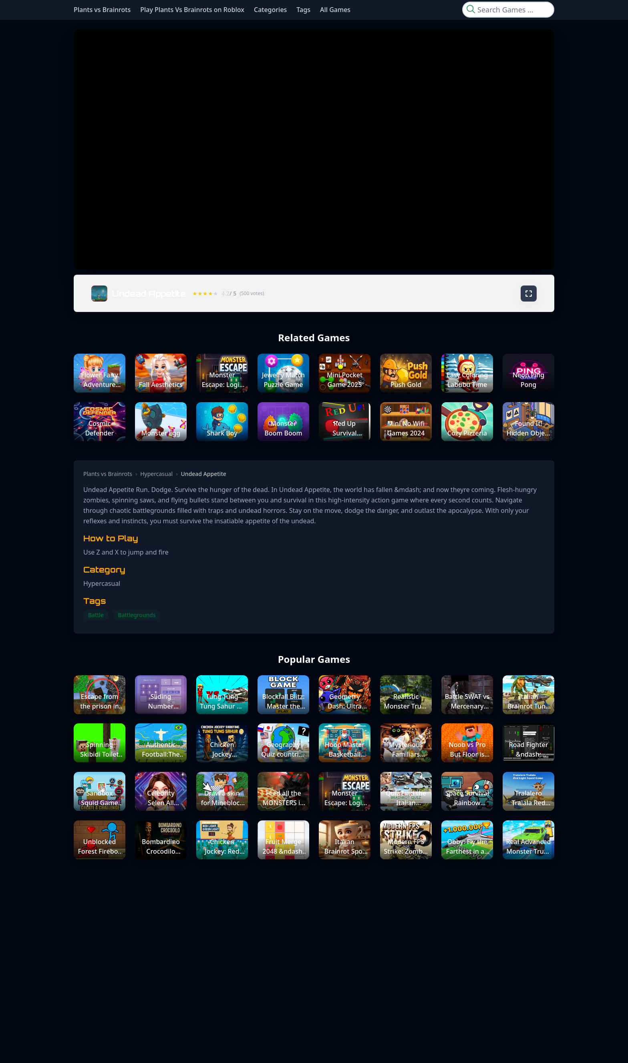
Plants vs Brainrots (102, 9)
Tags (303, 9)
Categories (270, 9)
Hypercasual (156, 474)
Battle (96, 615)
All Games (335, 9)
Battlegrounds (137, 615)
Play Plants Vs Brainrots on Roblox (192, 9)
